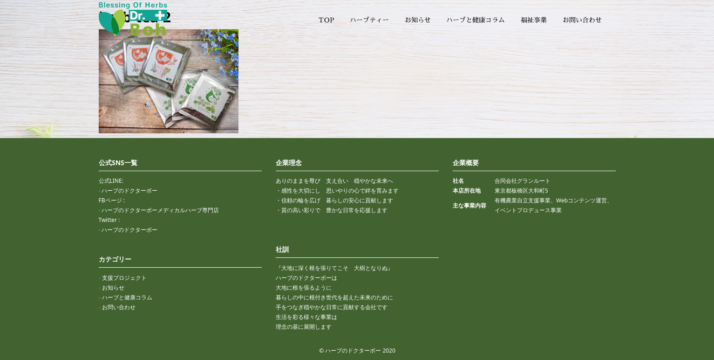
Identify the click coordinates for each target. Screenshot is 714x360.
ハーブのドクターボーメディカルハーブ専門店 (160, 210)
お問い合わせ (581, 20)
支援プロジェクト (124, 278)
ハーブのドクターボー (129, 190)
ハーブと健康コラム (475, 20)
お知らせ (418, 20)
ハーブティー (369, 20)
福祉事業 (534, 20)
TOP (326, 20)
